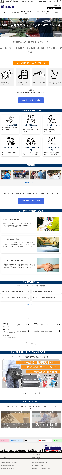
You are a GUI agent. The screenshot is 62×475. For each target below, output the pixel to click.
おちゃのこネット (28, 473)
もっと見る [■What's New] (31, 343)
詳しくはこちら (31, 304)
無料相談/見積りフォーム (54, 8)
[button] (46, 12)
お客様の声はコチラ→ (31, 182)
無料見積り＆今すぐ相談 (31, 100)
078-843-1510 (56, 5)
